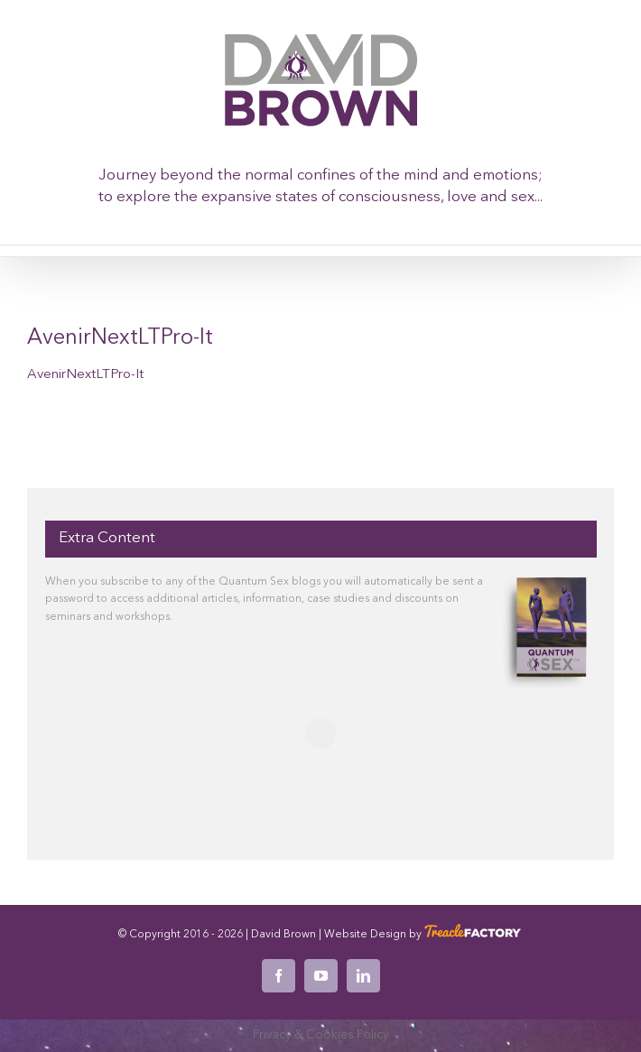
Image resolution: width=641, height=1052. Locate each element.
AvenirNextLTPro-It (85, 375)
